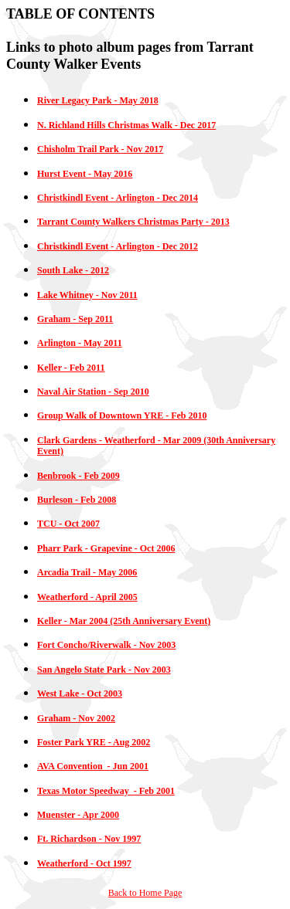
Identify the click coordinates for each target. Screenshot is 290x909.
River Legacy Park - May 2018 (98, 100)
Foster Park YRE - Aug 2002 (93, 742)
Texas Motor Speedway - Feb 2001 (106, 790)
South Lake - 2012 (73, 270)
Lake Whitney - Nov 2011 (87, 295)
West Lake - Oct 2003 (79, 693)
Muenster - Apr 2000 (78, 814)
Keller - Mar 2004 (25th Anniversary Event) (123, 621)
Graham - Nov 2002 (76, 718)
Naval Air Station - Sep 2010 (93, 391)
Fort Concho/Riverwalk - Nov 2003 (106, 644)
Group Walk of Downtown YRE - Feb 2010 (121, 415)
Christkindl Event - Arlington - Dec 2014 (117, 197)
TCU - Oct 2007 (68, 523)
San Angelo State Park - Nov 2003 (104, 669)
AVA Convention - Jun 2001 (92, 766)
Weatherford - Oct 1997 (84, 863)
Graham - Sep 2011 (75, 319)
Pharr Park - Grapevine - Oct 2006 (106, 548)
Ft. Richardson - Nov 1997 (89, 838)
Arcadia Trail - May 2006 (87, 572)
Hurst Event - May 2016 (84, 173)
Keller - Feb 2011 (70, 367)
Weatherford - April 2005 (87, 597)
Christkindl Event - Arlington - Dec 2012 (117, 246)
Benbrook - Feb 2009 (78, 475)
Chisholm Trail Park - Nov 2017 (100, 149)
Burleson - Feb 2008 (76, 499)
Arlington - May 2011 (79, 342)
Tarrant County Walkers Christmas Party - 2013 (133, 221)
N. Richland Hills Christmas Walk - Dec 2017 (126, 125)
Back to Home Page (145, 892)
